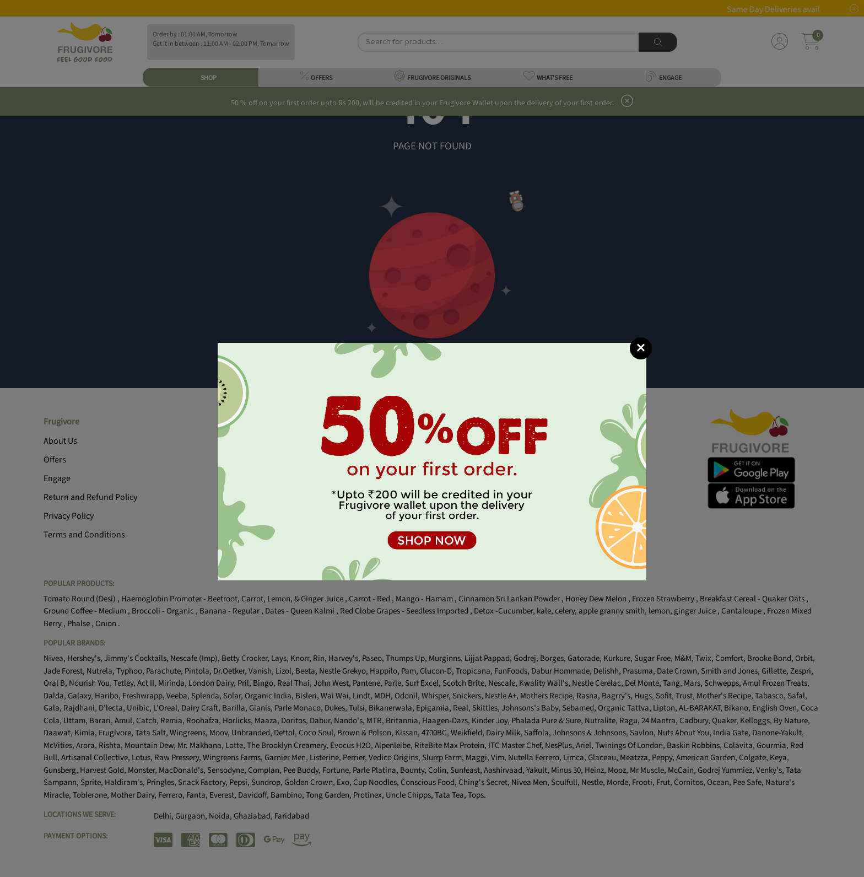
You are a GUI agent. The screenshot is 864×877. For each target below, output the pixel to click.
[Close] (641, 348)
